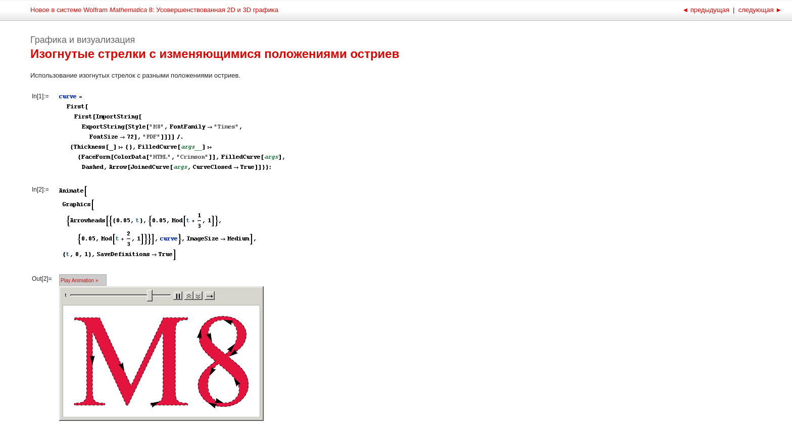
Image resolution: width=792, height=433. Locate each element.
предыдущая (706, 10)
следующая (759, 10)
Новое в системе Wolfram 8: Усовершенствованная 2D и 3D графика (154, 10)
